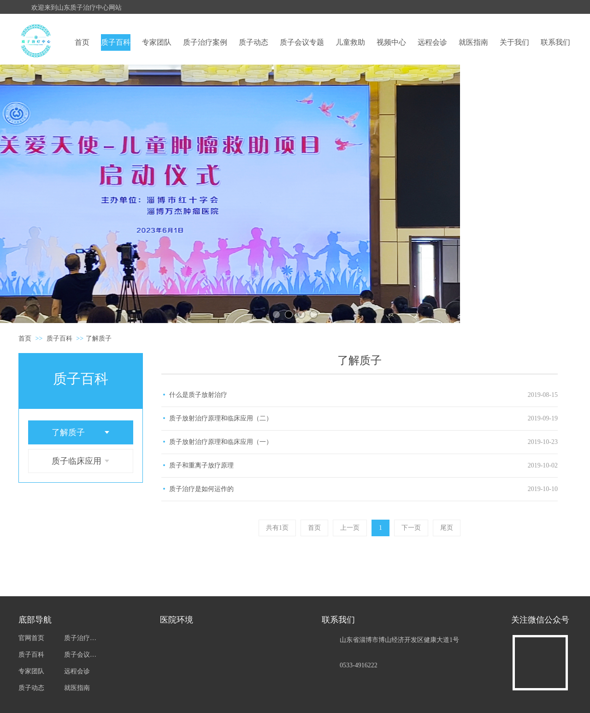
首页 (24, 338)
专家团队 (31, 671)
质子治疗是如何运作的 (201, 488)
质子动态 (31, 687)
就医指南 (77, 687)
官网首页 (31, 638)
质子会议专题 (82, 654)
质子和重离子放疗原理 (201, 465)
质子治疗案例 (82, 638)
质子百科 (59, 338)
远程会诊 (77, 671)
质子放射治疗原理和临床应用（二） (220, 418)
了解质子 (99, 338)
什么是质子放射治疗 (198, 394)
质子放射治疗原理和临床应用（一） (220, 441)
